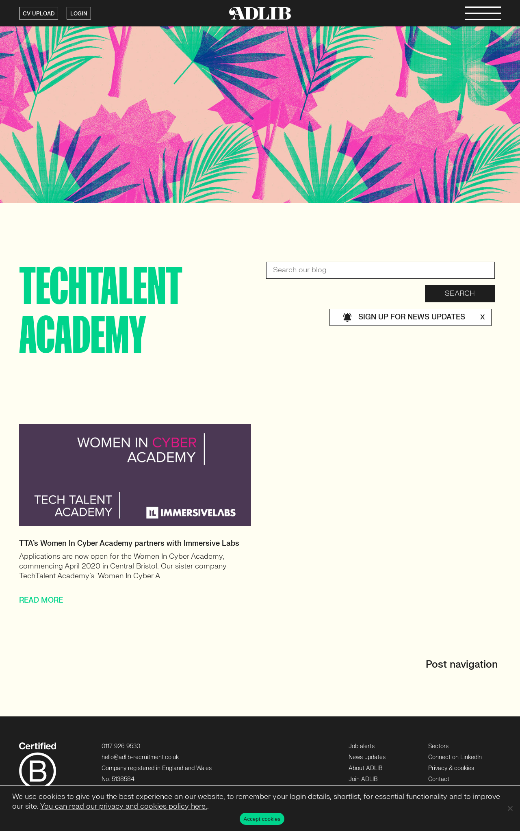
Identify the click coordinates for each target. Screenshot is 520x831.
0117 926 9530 (121, 746)
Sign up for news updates (414, 317)
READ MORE (41, 600)
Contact (438, 779)
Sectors (438, 746)
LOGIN (78, 14)
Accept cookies (262, 819)
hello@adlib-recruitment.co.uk (140, 757)
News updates (367, 757)
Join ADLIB (363, 779)
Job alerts (362, 746)
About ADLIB (365, 768)
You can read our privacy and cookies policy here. (123, 806)
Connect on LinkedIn (455, 757)
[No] (510, 808)
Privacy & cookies (451, 768)
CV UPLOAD (38, 14)
